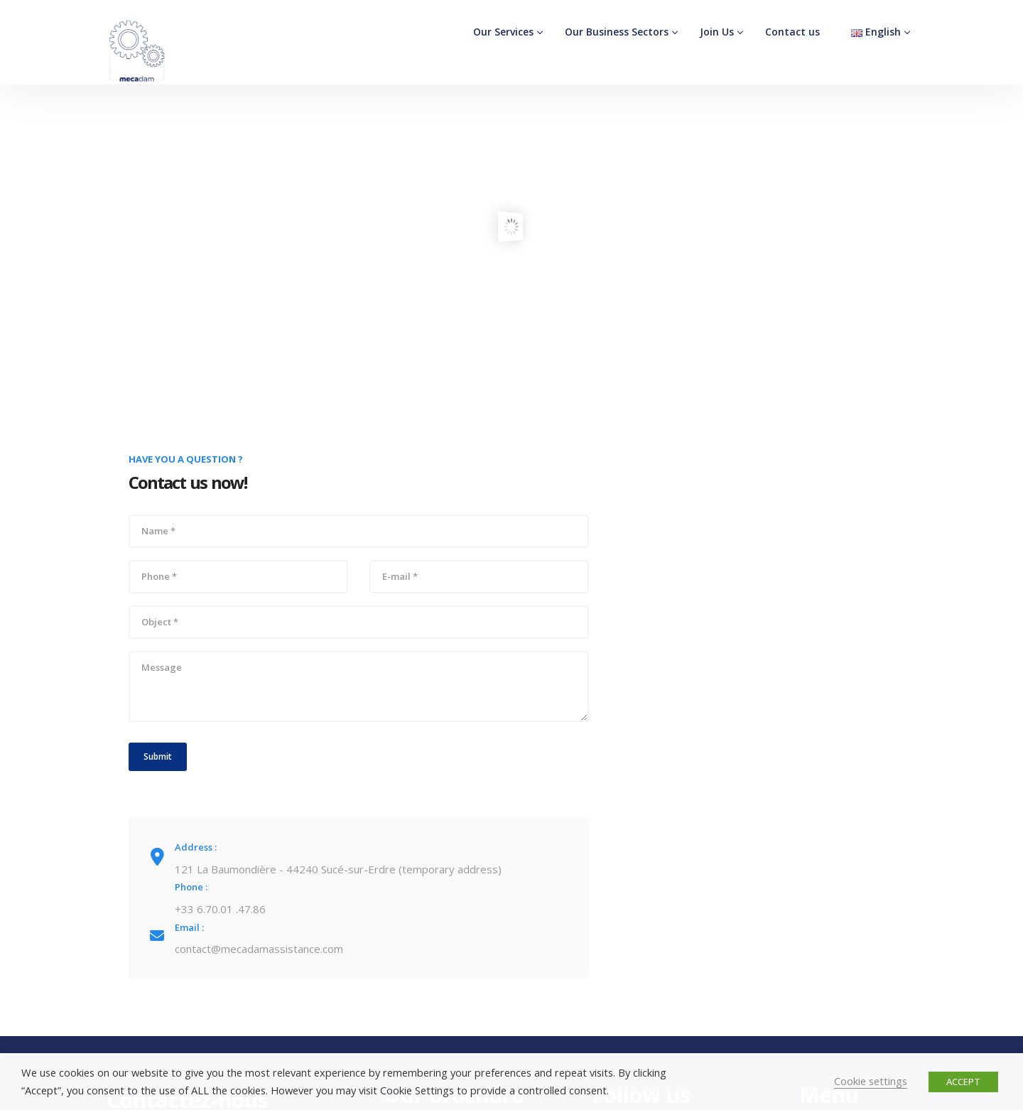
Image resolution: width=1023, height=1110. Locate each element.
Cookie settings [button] (870, 1081)
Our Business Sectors (617, 31)
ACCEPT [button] (963, 1081)
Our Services (503, 31)
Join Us (717, 31)
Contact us (792, 31)
